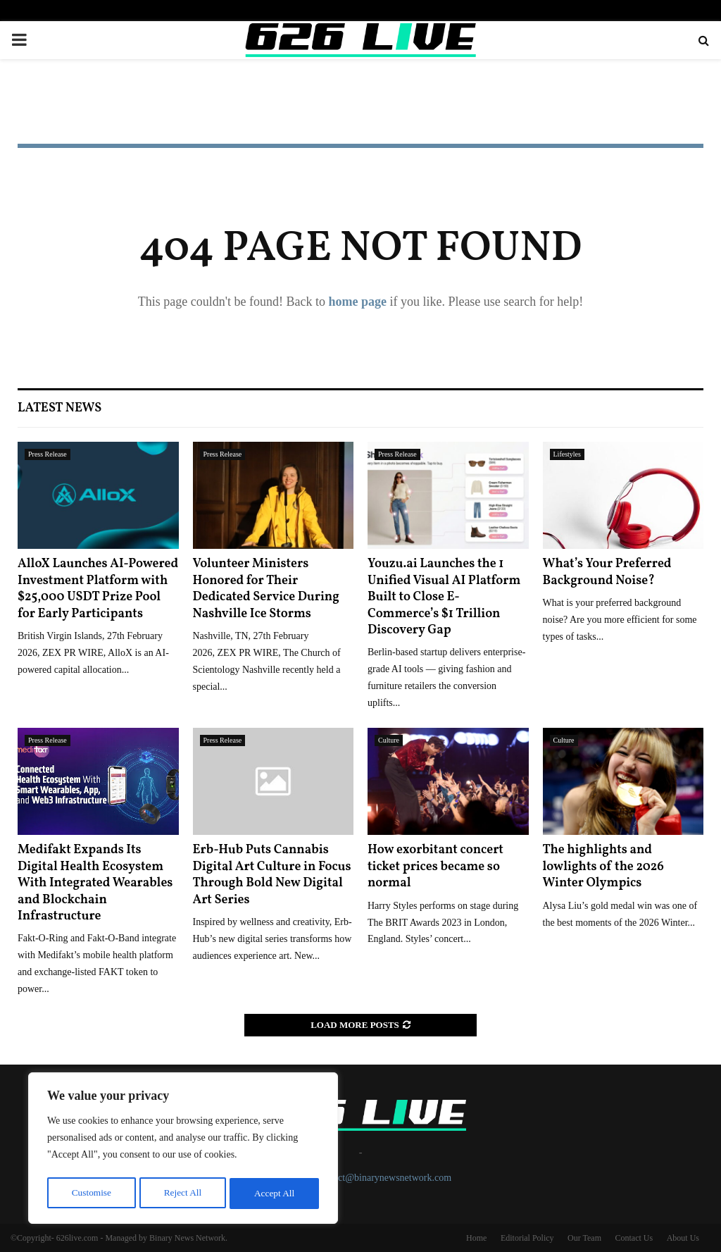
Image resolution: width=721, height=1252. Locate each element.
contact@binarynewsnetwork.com (384, 1177)
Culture (388, 740)
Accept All (274, 1193)
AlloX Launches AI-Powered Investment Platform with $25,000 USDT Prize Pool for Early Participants (98, 588)
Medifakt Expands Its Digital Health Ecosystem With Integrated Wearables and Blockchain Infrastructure (95, 883)
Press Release (47, 454)
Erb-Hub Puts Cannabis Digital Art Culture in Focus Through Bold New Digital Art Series (272, 874)
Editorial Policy (527, 1238)
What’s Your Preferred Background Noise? (607, 572)
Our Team (584, 1238)
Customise (90, 1193)
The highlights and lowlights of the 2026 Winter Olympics (603, 866)
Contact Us (634, 1238)
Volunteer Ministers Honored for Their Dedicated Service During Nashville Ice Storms (266, 588)
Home (476, 1238)
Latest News (59, 408)
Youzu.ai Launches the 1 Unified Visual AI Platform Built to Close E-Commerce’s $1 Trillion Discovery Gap (444, 597)
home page (357, 302)
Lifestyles (567, 454)
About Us (683, 1238)
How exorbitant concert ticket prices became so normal (435, 866)
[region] (183, 1150)
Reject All (182, 1193)
